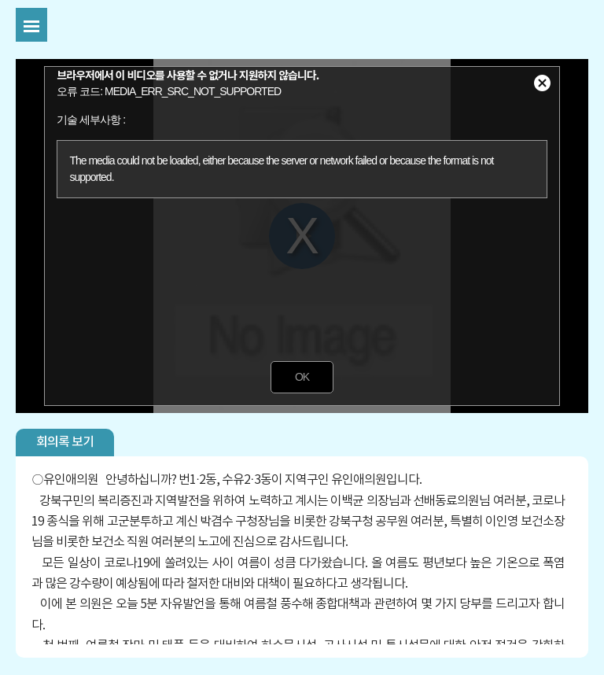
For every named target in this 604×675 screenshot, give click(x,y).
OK (302, 377)
